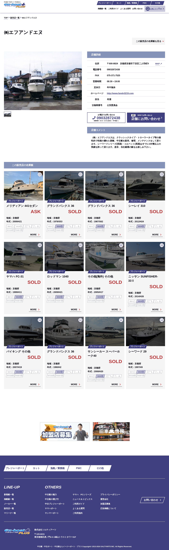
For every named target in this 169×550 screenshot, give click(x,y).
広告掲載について (108, 508)
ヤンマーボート (52, 513)
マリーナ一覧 (10, 513)
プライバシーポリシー (110, 494)
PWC (145, 3)
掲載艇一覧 (102, 9)
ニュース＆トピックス (82, 499)
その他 (157, 3)
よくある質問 (125, 9)
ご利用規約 (78, 513)
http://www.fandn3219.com (120, 93)
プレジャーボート (105, 3)
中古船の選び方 (52, 499)
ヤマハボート (51, 508)
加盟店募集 (105, 504)
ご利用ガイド (113, 9)
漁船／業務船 (132, 3)
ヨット (119, 3)
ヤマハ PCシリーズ (82, 494)
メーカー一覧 (10, 504)
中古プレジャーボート (55, 504)
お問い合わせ (137, 9)
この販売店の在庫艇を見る (148, 41)
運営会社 (104, 499)
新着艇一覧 (9, 494)
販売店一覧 (9, 508)
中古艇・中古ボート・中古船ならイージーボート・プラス (59, 546)
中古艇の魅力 (51, 494)
